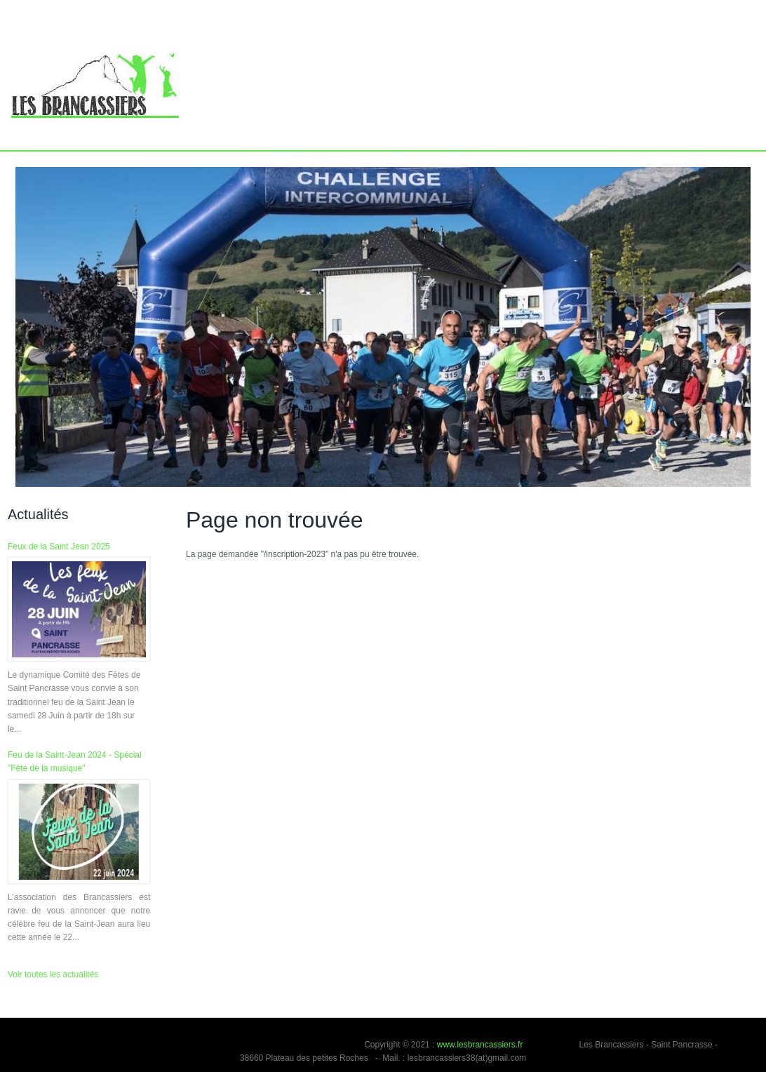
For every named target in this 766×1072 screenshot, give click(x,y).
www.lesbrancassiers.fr (480, 1045)
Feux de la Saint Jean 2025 (59, 546)
